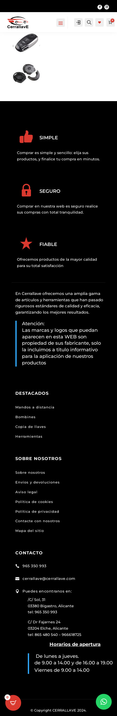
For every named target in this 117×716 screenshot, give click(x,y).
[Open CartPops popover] (13, 703)
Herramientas (29, 436)
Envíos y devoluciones (37, 482)
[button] (104, 702)
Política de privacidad (37, 511)
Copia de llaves (30, 426)
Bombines (25, 417)
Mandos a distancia (35, 407)
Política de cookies (34, 502)
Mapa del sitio (29, 531)
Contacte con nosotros (37, 521)
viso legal (28, 492)
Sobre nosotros (30, 472)
